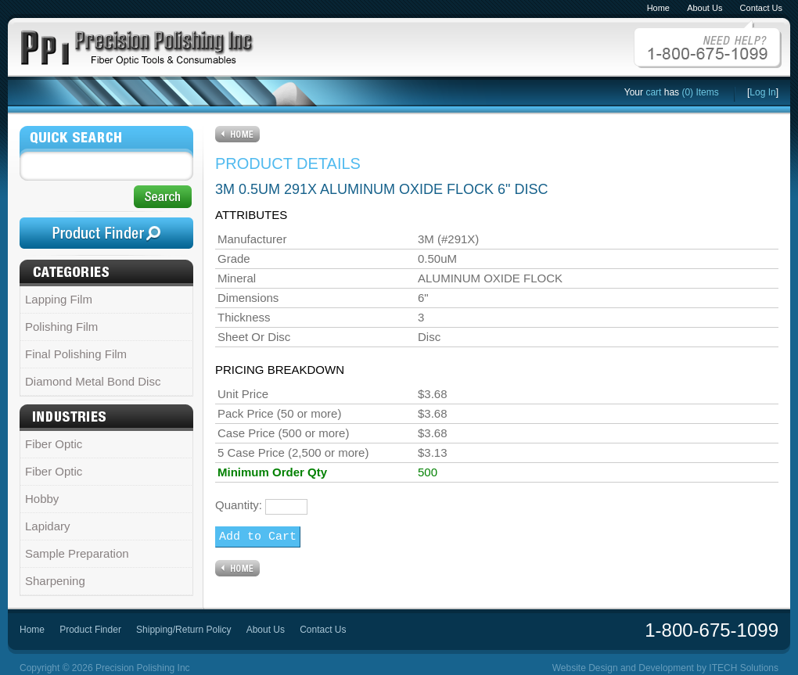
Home (658, 8)
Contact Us (761, 8)
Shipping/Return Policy (183, 629)
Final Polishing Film (76, 354)
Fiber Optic (53, 444)
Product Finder (90, 629)
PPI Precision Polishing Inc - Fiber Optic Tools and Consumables (137, 44)
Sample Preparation (77, 553)
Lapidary (47, 526)
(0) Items (699, 92)
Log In (762, 92)
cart (653, 92)
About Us (704, 8)
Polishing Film (61, 326)
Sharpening (55, 580)
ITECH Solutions (743, 667)
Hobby (42, 498)
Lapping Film (58, 299)
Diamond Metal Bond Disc (92, 381)
